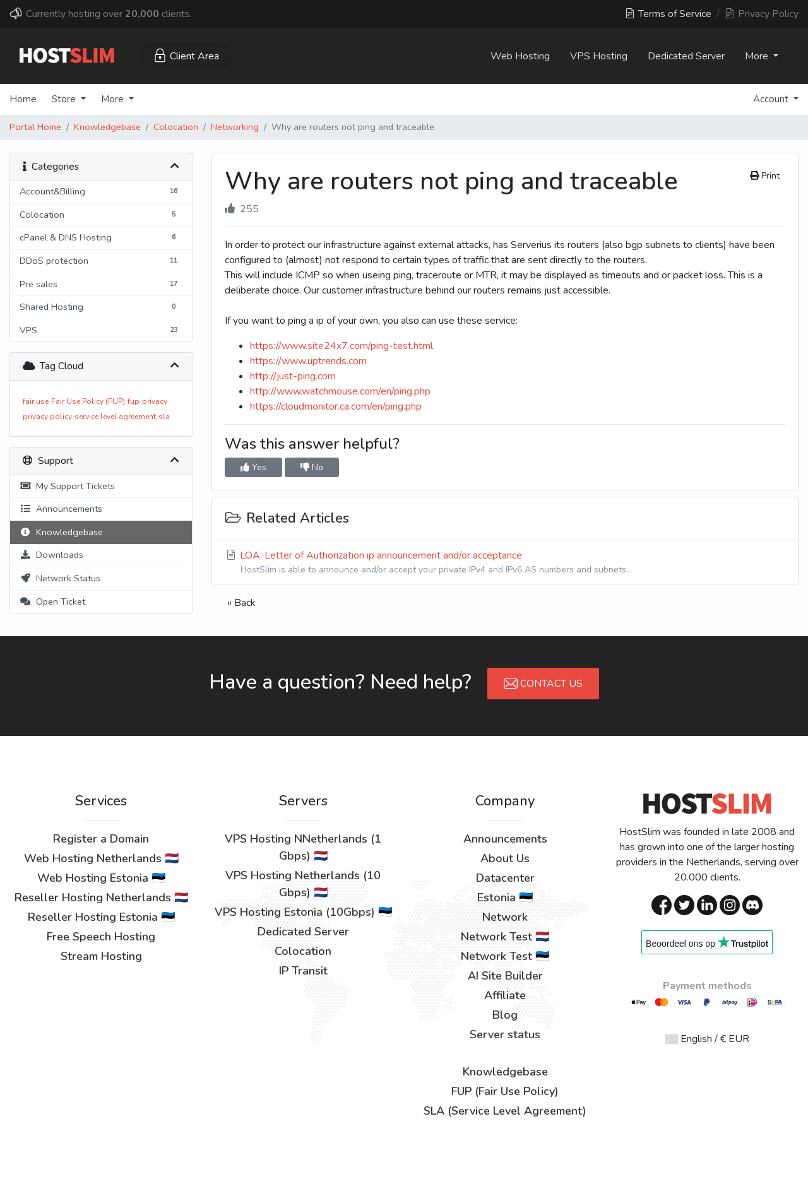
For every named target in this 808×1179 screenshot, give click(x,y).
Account (772, 99)
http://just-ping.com (293, 376)
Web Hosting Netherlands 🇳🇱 (101, 858)
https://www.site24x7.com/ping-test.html (341, 346)
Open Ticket (52, 601)
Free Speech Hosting (101, 936)
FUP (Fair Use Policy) (505, 1091)
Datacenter (505, 878)
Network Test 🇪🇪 (505, 956)
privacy (154, 401)
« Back (241, 603)
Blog (505, 1014)
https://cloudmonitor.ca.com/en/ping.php (336, 406)
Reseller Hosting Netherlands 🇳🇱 (101, 897)
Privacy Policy (762, 14)
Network (505, 917)
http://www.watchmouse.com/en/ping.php (340, 391)
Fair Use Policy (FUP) (88, 401)
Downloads (51, 554)
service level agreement (115, 417)
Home (23, 99)
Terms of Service (668, 14)
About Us (505, 858)
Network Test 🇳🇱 (505, 936)
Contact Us (543, 683)
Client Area (186, 55)
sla (164, 417)
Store (65, 99)
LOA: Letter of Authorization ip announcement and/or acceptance (505, 562)
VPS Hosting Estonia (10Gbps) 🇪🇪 (303, 912)
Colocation (175, 127)
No (311, 467)
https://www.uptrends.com (308, 361)
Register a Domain (101, 838)
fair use (36, 401)
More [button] (758, 56)
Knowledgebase (107, 127)
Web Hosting (520, 56)
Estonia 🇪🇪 (505, 897)
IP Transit (303, 970)
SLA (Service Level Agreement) (505, 1110)
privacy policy (47, 417)
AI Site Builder (505, 975)
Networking (235, 127)
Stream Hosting (101, 956)
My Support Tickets (67, 486)
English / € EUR (707, 1039)
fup (134, 401)
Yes (253, 467)
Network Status (60, 578)
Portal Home (35, 127)
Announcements (61, 508)
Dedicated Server (686, 56)
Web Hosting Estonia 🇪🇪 (101, 878)
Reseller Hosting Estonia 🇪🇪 (101, 917)
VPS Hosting (598, 56)
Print (765, 176)
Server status (505, 1034)
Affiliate (505, 995)
